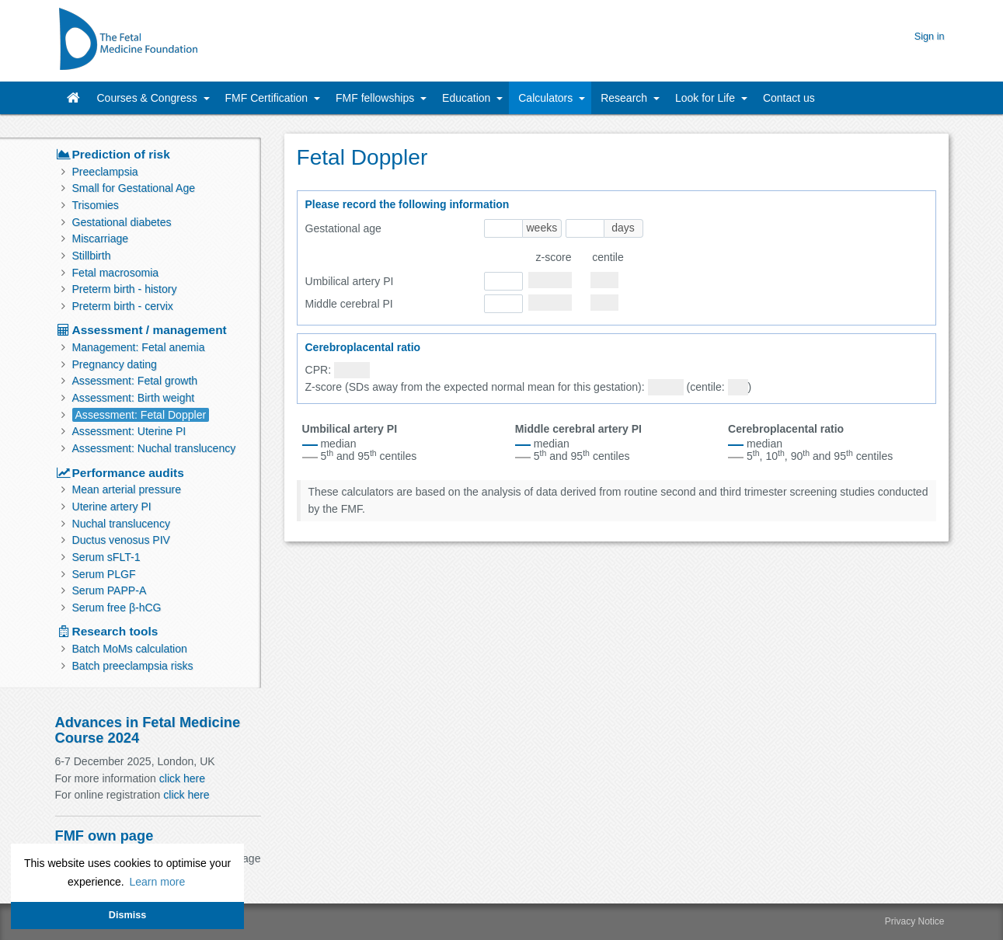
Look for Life (706, 98)
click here (182, 778)
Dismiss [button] (127, 915)
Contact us (789, 98)
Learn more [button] (157, 882)
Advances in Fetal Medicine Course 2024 (148, 730)
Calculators (547, 98)
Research (625, 98)
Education (467, 98)
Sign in (929, 36)
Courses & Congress (148, 98)
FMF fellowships (376, 98)
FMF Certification (268, 98)
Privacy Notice (915, 921)
